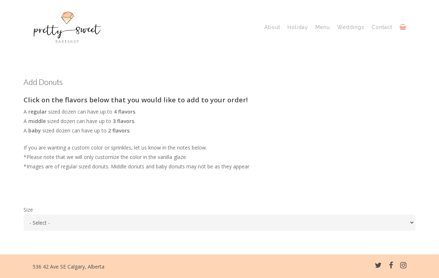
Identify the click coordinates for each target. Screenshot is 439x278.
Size (28, 209)
